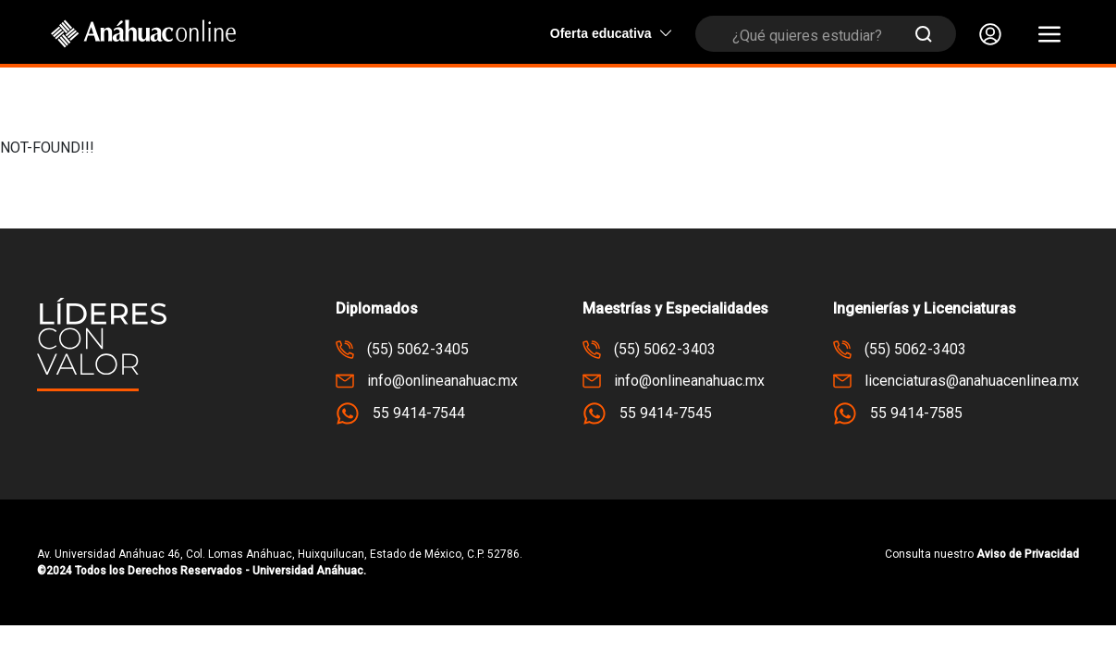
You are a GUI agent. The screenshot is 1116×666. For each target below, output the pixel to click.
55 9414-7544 (400, 413)
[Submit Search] (923, 34)
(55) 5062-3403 (649, 349)
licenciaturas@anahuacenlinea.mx (956, 381)
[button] (1049, 34)
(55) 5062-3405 (402, 349)
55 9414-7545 (647, 413)
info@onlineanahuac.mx (427, 381)
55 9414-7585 (898, 413)
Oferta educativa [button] (611, 33)
